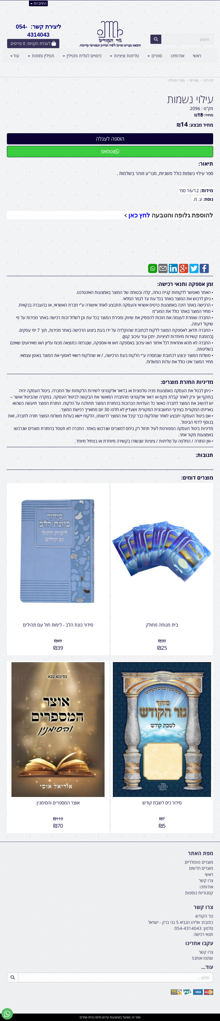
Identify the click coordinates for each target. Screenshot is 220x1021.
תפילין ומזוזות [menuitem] (41, 55)
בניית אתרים (87, 1017)
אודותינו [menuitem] (177, 55)
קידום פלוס (102, 1017)
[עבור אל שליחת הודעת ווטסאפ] (7, 1014)
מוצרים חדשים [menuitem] (201, 868)
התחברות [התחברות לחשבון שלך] (38, 3)
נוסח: (208, 199)
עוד (14, 55)
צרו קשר (206, 952)
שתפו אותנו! (202, 958)
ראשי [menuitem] (197, 55)
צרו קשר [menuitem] (206, 880)
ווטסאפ (110, 151)
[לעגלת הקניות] (33, 43)
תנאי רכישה (203, 934)
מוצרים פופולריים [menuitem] (199, 862)
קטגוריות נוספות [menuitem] (199, 893)
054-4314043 (188, 928)
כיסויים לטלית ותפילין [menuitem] (82, 55)
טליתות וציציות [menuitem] (124, 55)
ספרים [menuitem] (155, 55)
